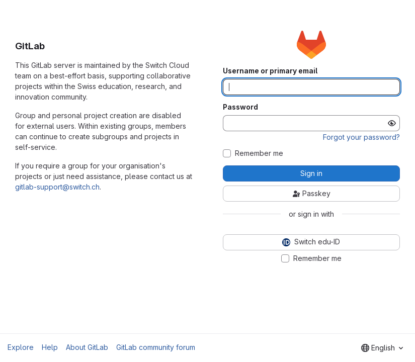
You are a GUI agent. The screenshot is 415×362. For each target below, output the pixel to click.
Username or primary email (270, 71)
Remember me (259, 153)
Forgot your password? (361, 137)
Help (50, 347)
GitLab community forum (155, 347)
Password (240, 107)
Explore (21, 347)
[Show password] (392, 123)
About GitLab (87, 347)
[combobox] (382, 348)
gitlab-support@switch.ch (57, 187)
